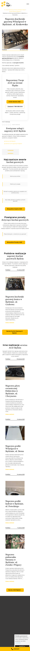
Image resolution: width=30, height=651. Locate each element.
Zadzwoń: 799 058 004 (15, 106)
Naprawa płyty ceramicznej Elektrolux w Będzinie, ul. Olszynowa (12, 391)
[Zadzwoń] (15, 649)
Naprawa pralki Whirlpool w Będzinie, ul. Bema (14, 448)
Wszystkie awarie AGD (14, 209)
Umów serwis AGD (15, 101)
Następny (10, 153)
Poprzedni (10, 150)
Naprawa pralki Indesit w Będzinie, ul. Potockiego (14, 504)
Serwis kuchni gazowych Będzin (14, 143)
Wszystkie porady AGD (14, 242)
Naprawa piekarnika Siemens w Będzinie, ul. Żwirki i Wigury (13, 559)
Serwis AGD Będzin (11, 141)
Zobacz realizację (9, 322)
